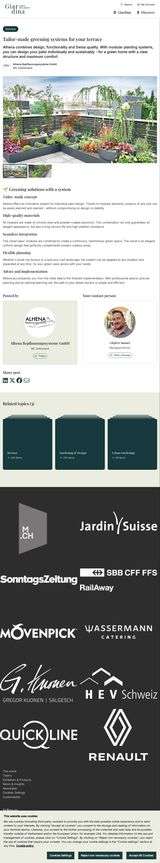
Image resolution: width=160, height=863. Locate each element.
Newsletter (10, 788)
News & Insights (13, 784)
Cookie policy (25, 845)
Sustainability (11, 797)
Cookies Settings (14, 792)
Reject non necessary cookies (100, 855)
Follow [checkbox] (40, 355)
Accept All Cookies (141, 855)
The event (9, 771)
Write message (120, 355)
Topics (7, 775)
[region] (80, 837)
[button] (15, 171)
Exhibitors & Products (17, 780)
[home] (17, 9)
